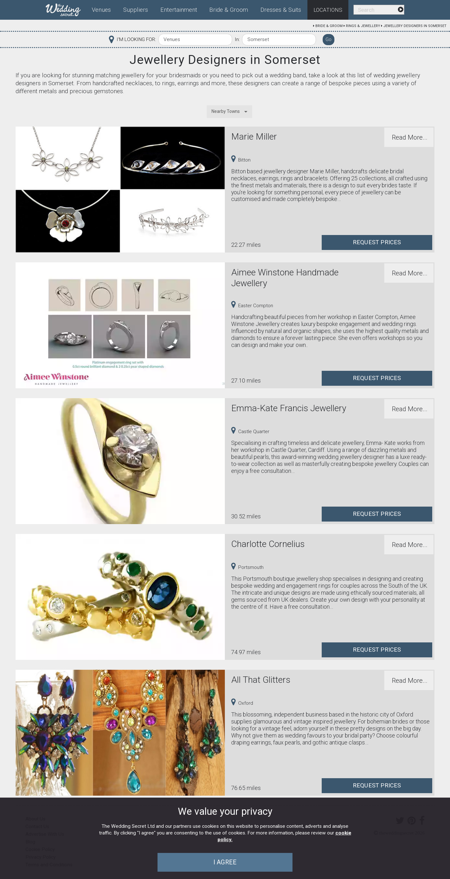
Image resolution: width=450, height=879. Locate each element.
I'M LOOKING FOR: (136, 39)
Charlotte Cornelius (268, 544)
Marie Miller (254, 136)
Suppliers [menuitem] (135, 9)
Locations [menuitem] (327, 10)
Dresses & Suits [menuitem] (280, 9)
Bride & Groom (329, 26)
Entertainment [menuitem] (178, 9)
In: (237, 39)
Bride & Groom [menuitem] (228, 9)
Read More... (409, 137)
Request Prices (377, 242)
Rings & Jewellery (363, 26)
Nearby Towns (226, 111)
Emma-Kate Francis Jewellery (288, 408)
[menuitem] (66, 8)
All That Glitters (260, 680)
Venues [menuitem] (101, 9)
